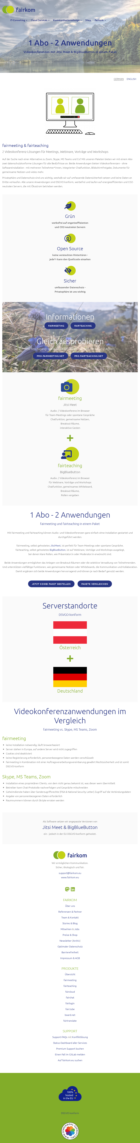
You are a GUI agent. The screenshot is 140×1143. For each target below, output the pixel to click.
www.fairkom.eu (70, 877)
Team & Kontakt (70, 917)
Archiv (76, 940)
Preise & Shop (70, 934)
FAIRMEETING (56, 325)
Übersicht (70, 974)
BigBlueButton (57, 549)
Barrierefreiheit (70, 952)
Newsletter (66, 940)
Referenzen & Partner (70, 911)
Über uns (70, 905)
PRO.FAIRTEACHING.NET (88, 355)
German (119, 78)
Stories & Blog (70, 923)
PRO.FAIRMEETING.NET (50, 355)
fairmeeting (70, 980)
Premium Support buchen (70, 1048)
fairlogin (70, 1003)
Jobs (76, 929)
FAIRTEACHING (83, 325)
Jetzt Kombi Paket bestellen (51, 583)
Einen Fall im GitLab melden (70, 1054)
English (131, 78)
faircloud (70, 991)
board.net (70, 1014)
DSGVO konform (70, 1113)
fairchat (70, 997)
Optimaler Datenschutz (70, 946)
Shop (88, 20)
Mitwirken (66, 929)
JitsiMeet (55, 545)
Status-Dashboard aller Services (70, 1042)
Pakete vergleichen (94, 583)
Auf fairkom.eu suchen (70, 1060)
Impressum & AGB (70, 958)
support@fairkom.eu (70, 873)
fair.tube (70, 1009)
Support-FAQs (59, 1037)
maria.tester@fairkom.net (65, 349)
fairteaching (70, 985)
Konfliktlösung (80, 1037)
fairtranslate (70, 1020)
